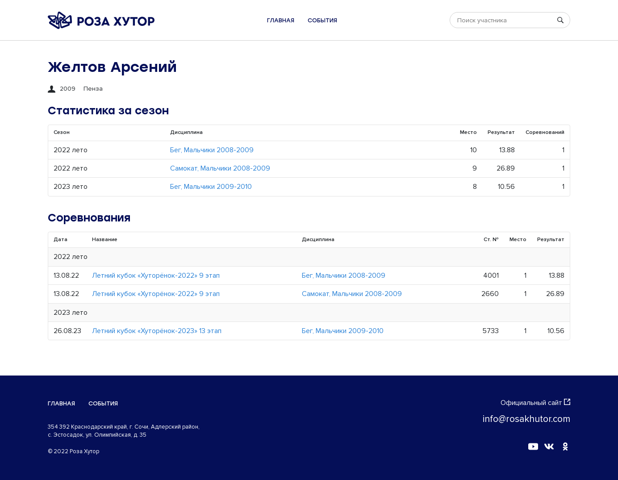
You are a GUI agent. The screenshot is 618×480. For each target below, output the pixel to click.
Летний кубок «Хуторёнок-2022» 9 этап (156, 275)
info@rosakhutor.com (526, 419)
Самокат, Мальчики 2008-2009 (220, 168)
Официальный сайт (535, 402)
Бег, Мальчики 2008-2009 (212, 150)
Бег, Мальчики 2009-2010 (211, 186)
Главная (280, 20)
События (322, 20)
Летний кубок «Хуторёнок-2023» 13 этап (156, 330)
